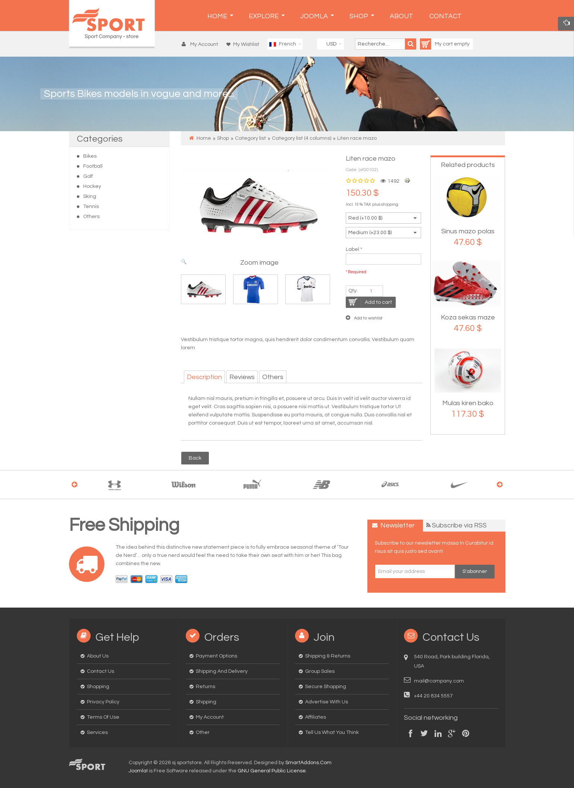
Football (93, 166)
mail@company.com (439, 681)
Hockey (92, 186)
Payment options (216, 656)
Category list (250, 138)
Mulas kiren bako (467, 403)
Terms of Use (103, 717)
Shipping (206, 702)
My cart (437, 44)
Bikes (90, 156)
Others (91, 216)
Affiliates (315, 717)
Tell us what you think (332, 732)
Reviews (242, 377)
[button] (202, 44)
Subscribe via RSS (459, 525)
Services (97, 732)
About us (98, 656)
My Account (210, 717)
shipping (389, 204)
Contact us (100, 671)
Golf (88, 176)
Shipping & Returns (327, 656)
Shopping (98, 686)
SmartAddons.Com (308, 762)
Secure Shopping (325, 686)
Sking (89, 196)
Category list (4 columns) (301, 138)
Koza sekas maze (468, 317)
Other (203, 732)
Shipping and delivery (222, 671)
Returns (205, 686)
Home (204, 138)
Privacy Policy (103, 702)
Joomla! (138, 770)
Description (204, 377)
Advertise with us (326, 702)
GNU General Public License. (272, 770)
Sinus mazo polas (468, 231)
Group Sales (320, 671)
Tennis (91, 206)
